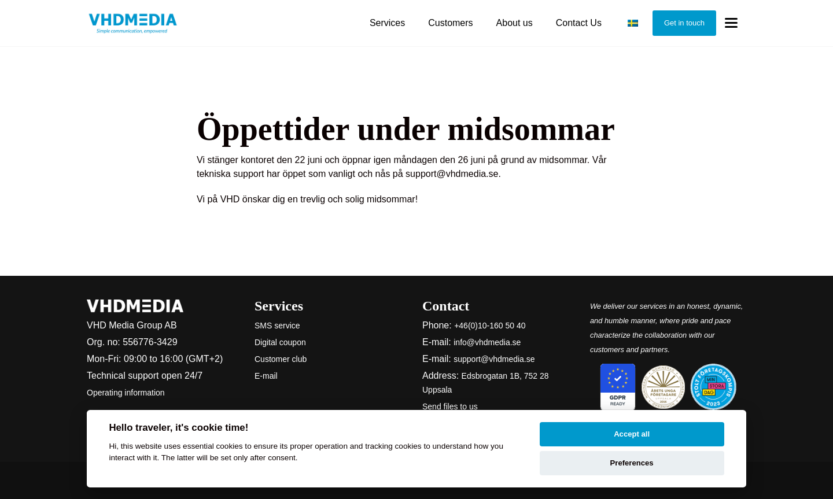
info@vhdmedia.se (487, 342)
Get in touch (684, 23)
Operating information (126, 392)
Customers (450, 23)
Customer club (281, 359)
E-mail (266, 375)
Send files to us (450, 406)
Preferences (632, 463)
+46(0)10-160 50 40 (489, 325)
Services (387, 23)
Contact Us (579, 23)
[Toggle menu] (731, 23)
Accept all (632, 434)
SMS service (277, 325)
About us (514, 23)
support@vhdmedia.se (494, 359)
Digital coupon (280, 342)
